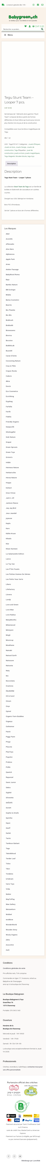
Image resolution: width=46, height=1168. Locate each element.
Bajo (7, 280)
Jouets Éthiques (34, 144)
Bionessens (10, 330)
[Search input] (21, 29)
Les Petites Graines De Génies (18, 574)
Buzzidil (9, 351)
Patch (8, 732)
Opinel (8, 711)
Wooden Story (11, 930)
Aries (8, 264)
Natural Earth (11, 655)
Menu (8, 35)
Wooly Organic (12, 935)
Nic (7, 676)
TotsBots (9, 874)
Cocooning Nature (13, 361)
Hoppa (8, 483)
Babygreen (23, 18)
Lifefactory (10, 589)
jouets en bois (19, 153)
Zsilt (7, 950)
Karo (8, 528)
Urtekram (9, 879)
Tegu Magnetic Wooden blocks (15, 156)
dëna (8, 381)
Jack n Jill (10, 498)
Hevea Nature (11, 478)
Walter (8, 894)
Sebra (8, 787)
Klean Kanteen (12, 549)
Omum (8, 701)
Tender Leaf (10, 858)
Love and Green (12, 605)
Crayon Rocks (11, 371)
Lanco (8, 559)
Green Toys (10, 452)
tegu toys (31, 156)
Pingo (8, 742)
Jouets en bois (9, 147)
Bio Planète (10, 310)
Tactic (8, 838)
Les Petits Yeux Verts (14, 579)
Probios (9, 762)
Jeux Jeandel (11, 513)
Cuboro (9, 376)
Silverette (9, 798)
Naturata (9, 665)
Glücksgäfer (11, 432)
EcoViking (10, 396)
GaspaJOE (10, 427)
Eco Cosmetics (12, 391)
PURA (8, 767)
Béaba (8, 295)
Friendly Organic (12, 422)
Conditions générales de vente (14, 968)
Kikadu (8, 538)
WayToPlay (10, 899)
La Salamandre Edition (15, 554)
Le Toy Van (10, 564)
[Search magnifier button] (42, 29)
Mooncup (9, 640)
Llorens (9, 594)
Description (11, 163)
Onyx (8, 706)
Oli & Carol (10, 696)
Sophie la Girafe (12, 813)
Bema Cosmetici (12, 300)
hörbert (9, 488)
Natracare (10, 660)
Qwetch (9, 772)
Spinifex (9, 818)
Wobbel (9, 914)
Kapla (8, 523)
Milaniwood (10, 625)
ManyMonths (11, 620)
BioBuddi (9, 325)
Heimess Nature (12, 467)
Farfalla (9, 407)
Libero (8, 584)
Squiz (8, 823)
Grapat (8, 442)
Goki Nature (10, 437)
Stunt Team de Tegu (21, 187)
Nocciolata (10, 681)
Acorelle (9, 239)
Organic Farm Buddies (15, 716)
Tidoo (8, 864)
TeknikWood (11, 853)
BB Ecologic (11, 290)
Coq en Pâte (11, 366)
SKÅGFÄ (9, 803)
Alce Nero (10, 249)
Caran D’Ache (11, 356)
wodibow (9, 920)
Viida (8, 889)
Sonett (8, 808)
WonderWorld (11, 925)
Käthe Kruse (11, 533)
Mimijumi (9, 630)
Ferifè (8, 412)
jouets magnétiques (32, 153)
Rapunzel (9, 777)
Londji (8, 600)
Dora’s (8, 386)
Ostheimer (10, 726)
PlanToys (9, 752)
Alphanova (10, 254)
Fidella (8, 417)
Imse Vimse (10, 493)
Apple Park (10, 259)
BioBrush (9, 320)
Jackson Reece (12, 503)
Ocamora (9, 686)
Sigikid (8, 793)
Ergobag (9, 401)
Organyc (9, 721)
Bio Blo (9, 315)
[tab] (12, 163)
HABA (8, 462)
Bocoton (9, 340)
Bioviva (9, 335)
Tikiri (8, 869)
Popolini (9, 757)
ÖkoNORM (10, 691)
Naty (8, 671)
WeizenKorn (10, 909)
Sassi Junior (11, 782)
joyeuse (9, 518)
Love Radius (11, 615)
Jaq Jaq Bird (11, 508)
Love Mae (10, 610)
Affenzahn (10, 244)
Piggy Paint (10, 737)
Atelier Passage (12, 269)
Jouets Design (21, 147)
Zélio (8, 940)
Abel (7, 234)
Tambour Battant (13, 843)
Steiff (8, 828)
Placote (9, 747)
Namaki (9, 650)
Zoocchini (10, 945)
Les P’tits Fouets (12, 569)
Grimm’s (9, 457)
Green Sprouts (11, 447)
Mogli (8, 635)
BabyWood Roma (13, 274)
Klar (7, 544)
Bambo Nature (11, 285)
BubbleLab (10, 346)
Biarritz (9, 305)
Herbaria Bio (11, 473)
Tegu (16, 150)
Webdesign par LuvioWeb (30, 1161)
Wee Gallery (10, 904)
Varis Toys (10, 884)
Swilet (8, 833)
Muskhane (10, 645)
